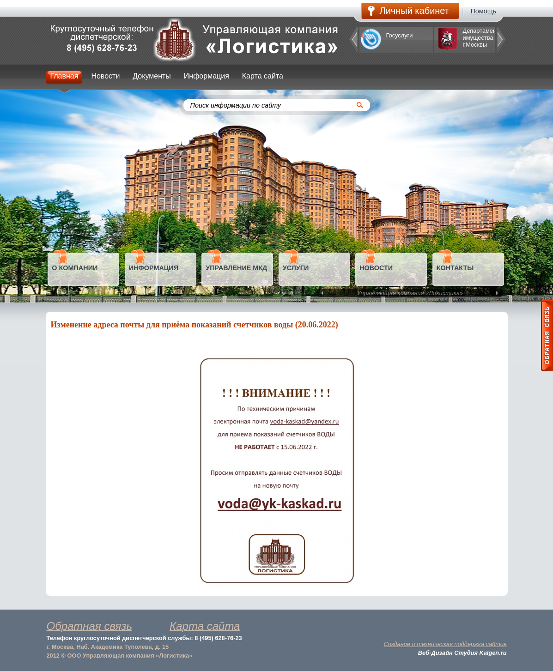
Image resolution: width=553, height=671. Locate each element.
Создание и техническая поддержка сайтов (445, 644)
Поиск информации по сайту (235, 105)
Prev (323, 293)
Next (496, 293)
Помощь (484, 11)
